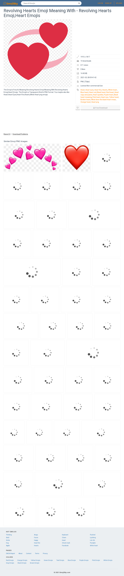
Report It (7, 134)
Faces (36, 537)
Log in (100, 3)
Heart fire (98, 90)
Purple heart (108, 95)
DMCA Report (10, 553)
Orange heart (86, 102)
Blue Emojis (72, 560)
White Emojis (108, 560)
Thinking (9, 535)
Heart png (95, 102)
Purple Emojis (84, 560)
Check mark (66, 543)
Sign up (108, 3)
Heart (83, 90)
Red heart (110, 92)
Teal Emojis (60, 560)
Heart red (92, 92)
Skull (7, 537)
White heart (112, 90)
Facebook (65, 545)
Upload (119, 3)
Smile (8, 540)
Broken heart (85, 100)
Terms (37, 553)
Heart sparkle (98, 95)
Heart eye (104, 97)
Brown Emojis (34, 563)
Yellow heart (114, 97)
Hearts (104, 90)
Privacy (45, 553)
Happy (36, 540)
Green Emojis (48, 560)
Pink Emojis (96, 560)
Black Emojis (22, 563)
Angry (36, 535)
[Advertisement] (38, 114)
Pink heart (96, 97)
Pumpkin (93, 543)
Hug (7, 543)
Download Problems (20, 134)
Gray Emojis (10, 563)
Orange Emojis (22, 560)
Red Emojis (10, 560)
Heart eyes (89, 90)
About (20, 553)
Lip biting (93, 537)
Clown (64, 537)
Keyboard (65, 535)
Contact (28, 553)
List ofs (92, 540)
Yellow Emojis (35, 560)
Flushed (92, 535)
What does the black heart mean (103, 100)
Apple (8, 545)
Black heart (101, 92)
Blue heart (84, 92)
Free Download (100, 108)
